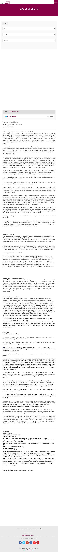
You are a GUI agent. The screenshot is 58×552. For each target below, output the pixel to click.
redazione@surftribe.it (28, 535)
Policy (28, 550)
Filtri (5, 23)
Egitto (16, 111)
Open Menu (56, 2)
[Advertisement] (29, 66)
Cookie (33, 550)
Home (25, 550)
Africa (11, 111)
